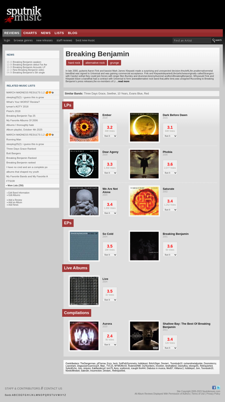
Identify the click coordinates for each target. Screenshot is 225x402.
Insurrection (96, 370)
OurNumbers (148, 366)
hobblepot (143, 363)
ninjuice (87, 368)
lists (59, 33)
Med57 (170, 368)
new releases (44, 40)
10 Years (123, 93)
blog (72, 33)
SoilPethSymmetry (128, 363)
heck (115, 363)
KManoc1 (179, 368)
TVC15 (109, 366)
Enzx (109, 363)
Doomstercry (210, 363)
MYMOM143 (120, 366)
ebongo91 (194, 366)
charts (30, 33)
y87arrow (101, 363)
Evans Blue (136, 93)
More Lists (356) (16, 185)
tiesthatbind (170, 366)
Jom (80, 368)
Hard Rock (74, 62)
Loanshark (71, 366)
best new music (85, 40)
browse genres (23, 40)
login (7, 40)
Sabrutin (85, 370)
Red (146, 93)
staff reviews (64, 40)
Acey (116, 368)
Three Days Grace (94, 93)
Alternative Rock (95, 62)
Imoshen (160, 366)
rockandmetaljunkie (193, 363)
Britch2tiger (154, 363)
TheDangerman (87, 363)
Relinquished (206, 366)
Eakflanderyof (98, 368)
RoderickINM (134, 366)
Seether (111, 93)
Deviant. (165, 363)
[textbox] (192, 40)
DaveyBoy (183, 366)
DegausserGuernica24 (88, 366)
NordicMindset (73, 370)
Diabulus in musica (156, 368)
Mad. (102, 366)
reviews (12, 33)
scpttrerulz (125, 368)
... (122, 81)
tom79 (110, 368)
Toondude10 (176, 363)
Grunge (114, 62)
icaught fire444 (138, 368)
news (46, 33)
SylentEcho (71, 368)
